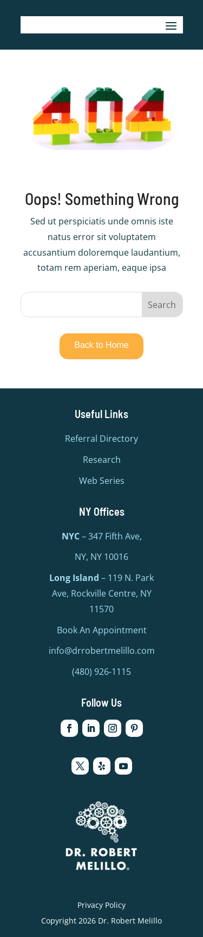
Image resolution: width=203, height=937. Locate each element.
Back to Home (101, 345)
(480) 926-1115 (101, 672)
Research (102, 460)
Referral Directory (101, 438)
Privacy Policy (101, 905)
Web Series (102, 481)
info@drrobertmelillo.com (102, 650)
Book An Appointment (102, 630)
